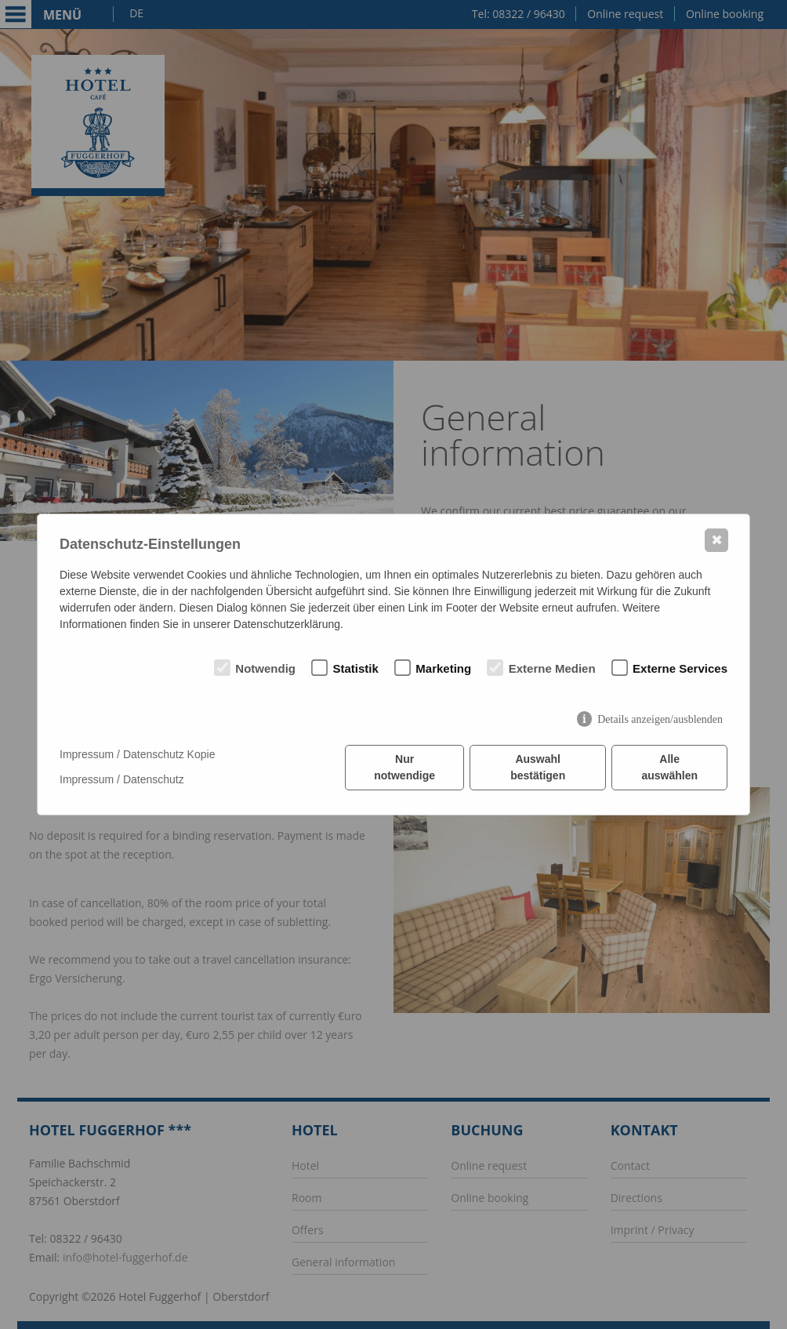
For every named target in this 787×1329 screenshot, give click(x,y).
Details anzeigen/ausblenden (660, 719)
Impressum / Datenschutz (122, 779)
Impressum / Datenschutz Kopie (137, 754)
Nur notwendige (404, 767)
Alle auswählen (669, 767)
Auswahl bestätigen (537, 767)
